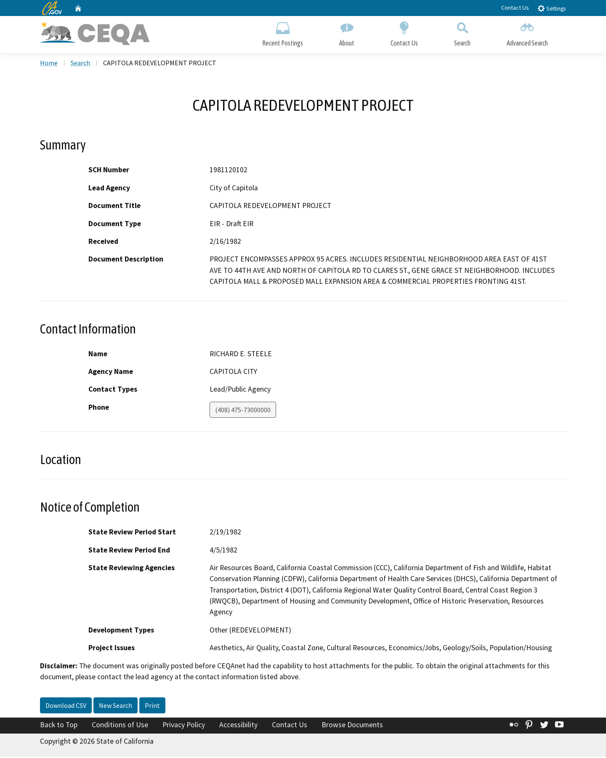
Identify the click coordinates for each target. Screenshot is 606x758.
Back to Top (58, 725)
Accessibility (238, 725)
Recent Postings (282, 32)
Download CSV (65, 706)
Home (49, 63)
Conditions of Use (120, 725)
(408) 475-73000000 (243, 410)
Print (152, 706)
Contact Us (515, 7)
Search (462, 32)
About (346, 32)
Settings (551, 8)
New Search (115, 706)
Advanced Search (527, 32)
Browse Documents (352, 725)
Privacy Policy (183, 725)
